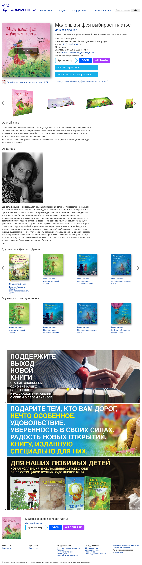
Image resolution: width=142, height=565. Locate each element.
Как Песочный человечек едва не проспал (120, 331)
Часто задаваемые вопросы (95, 554)
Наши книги (46, 10)
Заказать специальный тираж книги (73, 74)
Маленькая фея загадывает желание (85, 282)
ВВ (10, 284)
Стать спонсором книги (67, 67)
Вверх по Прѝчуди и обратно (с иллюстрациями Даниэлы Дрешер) (19, 290)
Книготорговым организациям (68, 548)
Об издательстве (102, 10)
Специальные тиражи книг (67, 556)
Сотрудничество (81, 10)
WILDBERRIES (74, 527)
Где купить (62, 10)
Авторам (60, 550)
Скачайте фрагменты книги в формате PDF (28, 82)
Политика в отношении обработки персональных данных (126, 546)
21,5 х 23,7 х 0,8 (71, 44)
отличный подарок (72, 81)
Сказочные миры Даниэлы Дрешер (79, 52)
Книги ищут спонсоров (65, 552)
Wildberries (101, 60)
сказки (58, 81)
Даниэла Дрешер (66, 29)
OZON (85, 60)
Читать (26, 50)
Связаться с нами (91, 550)
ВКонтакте (119, 552)
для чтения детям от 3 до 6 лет (94, 81)
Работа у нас (62, 554)
